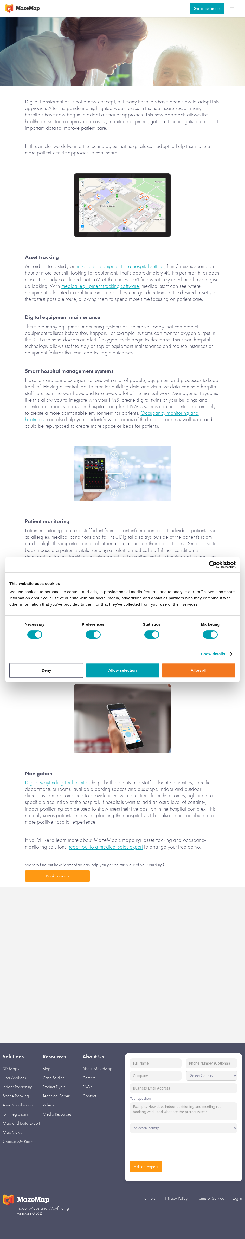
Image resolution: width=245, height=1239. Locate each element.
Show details (213, 653)
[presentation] (169, 1146)
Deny (46, 670)
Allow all (199, 670)
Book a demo (57, 875)
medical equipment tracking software (100, 286)
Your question (140, 1098)
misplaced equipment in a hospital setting (120, 266)
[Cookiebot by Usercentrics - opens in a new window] (213, 565)
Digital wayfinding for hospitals (58, 782)
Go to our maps (207, 8)
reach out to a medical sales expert (106, 847)
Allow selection (122, 670)
